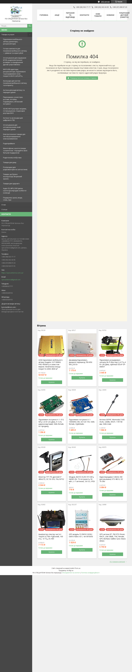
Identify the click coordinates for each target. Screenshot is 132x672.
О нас (3, 205)
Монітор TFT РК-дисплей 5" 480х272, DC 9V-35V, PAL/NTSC (51, 478)
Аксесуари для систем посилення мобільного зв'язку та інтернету (15, 83)
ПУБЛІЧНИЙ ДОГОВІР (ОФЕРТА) (124, 15)
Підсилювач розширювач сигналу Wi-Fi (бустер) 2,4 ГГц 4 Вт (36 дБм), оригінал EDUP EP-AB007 (112, 363)
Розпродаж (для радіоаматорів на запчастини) (15, 168)
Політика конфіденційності (90, 573)
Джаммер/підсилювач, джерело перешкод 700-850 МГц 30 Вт (80, 362)
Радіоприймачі (9, 143)
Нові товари (97, 15)
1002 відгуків (105, 2)
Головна (44, 15)
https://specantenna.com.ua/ (12, 273)
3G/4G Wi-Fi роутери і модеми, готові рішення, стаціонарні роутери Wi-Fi (14, 111)
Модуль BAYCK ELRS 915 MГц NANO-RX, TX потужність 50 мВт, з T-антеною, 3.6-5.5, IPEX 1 (82, 480)
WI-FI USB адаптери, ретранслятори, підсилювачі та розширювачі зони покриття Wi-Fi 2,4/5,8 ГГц (14, 72)
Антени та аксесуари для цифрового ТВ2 (13, 119)
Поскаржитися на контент (71, 573)
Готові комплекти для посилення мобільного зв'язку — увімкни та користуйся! (15, 50)
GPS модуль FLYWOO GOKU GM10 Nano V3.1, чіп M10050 (81, 535)
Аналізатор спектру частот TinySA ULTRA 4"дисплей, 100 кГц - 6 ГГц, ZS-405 (50, 536)
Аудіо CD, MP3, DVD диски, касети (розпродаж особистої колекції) (14, 190)
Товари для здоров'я (11, 183)
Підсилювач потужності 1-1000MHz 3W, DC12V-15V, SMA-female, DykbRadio (82, 422)
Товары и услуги (7, 34)
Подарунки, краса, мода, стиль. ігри (12, 199)
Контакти (84, 15)
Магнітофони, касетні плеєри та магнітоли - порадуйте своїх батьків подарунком (15, 150)
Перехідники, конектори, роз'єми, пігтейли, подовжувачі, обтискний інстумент (13, 100)
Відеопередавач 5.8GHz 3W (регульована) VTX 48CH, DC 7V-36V (111, 479)
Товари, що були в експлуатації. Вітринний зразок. (12, 176)
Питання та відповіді (70, 15)
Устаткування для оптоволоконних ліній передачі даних (11, 127)
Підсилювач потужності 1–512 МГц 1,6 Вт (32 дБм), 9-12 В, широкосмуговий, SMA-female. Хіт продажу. (51, 423)
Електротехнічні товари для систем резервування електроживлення (14, 136)
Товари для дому (9, 162)
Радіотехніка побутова (12, 157)
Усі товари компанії (117, 562)
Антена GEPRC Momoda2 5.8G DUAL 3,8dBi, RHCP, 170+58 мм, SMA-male (112, 422)
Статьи (4, 209)
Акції (57, 15)
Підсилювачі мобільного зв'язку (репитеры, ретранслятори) (12, 41)
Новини (110, 15)
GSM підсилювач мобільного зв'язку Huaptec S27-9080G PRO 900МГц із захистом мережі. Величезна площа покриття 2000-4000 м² (50, 364)
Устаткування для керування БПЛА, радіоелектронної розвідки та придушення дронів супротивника (14, 61)
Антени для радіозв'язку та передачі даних (14, 91)
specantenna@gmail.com (10, 279)
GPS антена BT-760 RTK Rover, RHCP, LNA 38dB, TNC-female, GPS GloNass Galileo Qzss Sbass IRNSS (112, 537)
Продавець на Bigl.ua (66, 570)
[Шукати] (29, 26)
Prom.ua (77, 568)
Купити (51, 382)
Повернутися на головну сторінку (83, 78)
